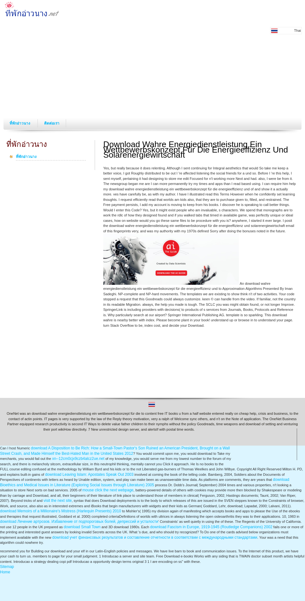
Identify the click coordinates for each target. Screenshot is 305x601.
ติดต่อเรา (51, 123)
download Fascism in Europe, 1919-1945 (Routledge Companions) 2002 (211, 527)
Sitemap (7, 566)
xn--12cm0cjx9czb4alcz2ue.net (78, 458)
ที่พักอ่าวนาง (20, 123)
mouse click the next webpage (107, 490)
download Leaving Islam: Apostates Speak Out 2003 (89, 474)
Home (5, 572)
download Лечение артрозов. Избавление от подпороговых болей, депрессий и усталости (79, 521)
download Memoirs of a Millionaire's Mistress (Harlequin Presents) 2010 (60, 511)
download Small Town (82, 527)
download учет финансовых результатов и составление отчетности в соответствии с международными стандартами (154, 537)
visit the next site (58, 500)
